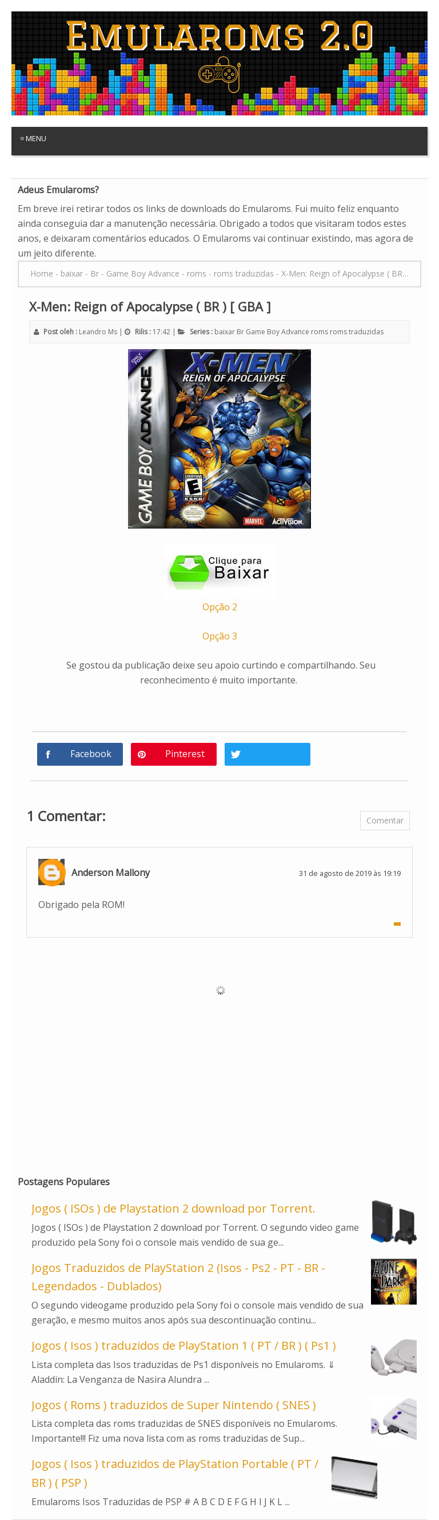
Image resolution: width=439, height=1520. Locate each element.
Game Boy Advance (277, 332)
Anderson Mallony (110, 872)
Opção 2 (219, 607)
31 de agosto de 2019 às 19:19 (350, 873)
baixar (224, 332)
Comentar (385, 820)
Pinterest (185, 753)
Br (240, 332)
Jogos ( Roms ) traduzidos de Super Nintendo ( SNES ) (173, 1405)
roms (319, 332)
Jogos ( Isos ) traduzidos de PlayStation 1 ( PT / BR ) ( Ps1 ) (183, 1345)
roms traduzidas (357, 332)
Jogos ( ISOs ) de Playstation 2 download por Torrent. (173, 1208)
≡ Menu (33, 138)
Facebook (90, 753)
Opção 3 (219, 636)
